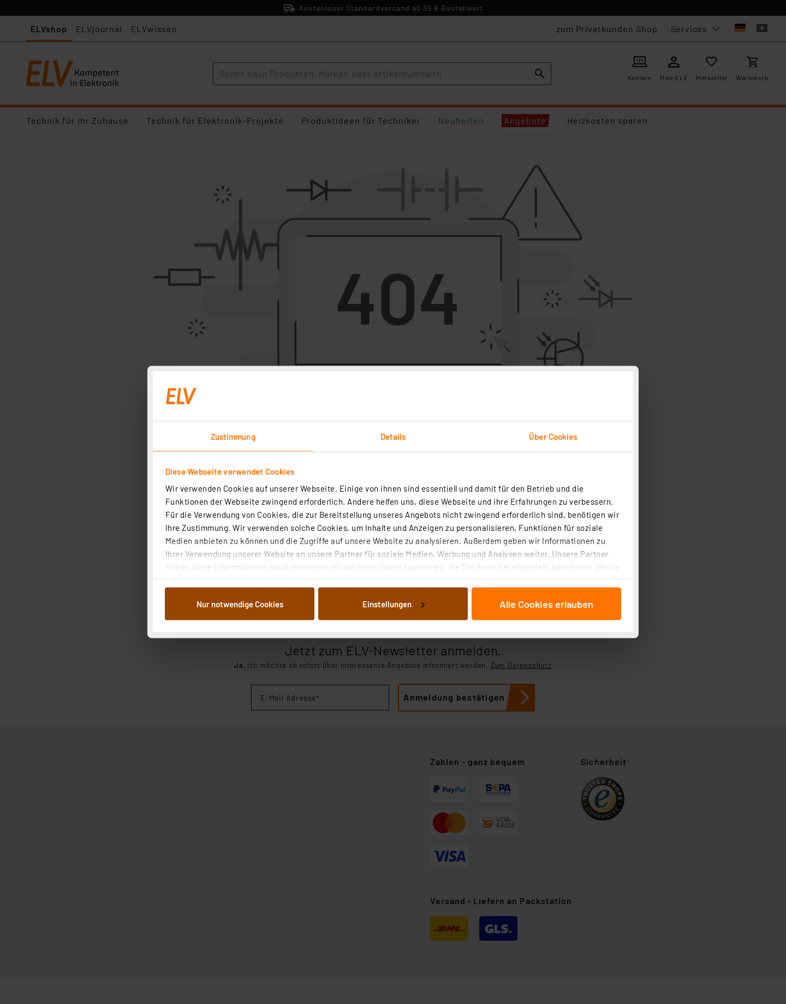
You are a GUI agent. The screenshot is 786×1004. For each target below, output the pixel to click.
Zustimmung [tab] (233, 436)
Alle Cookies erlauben (546, 603)
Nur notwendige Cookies (239, 603)
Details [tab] (393, 436)
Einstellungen (393, 603)
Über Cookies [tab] (553, 436)
